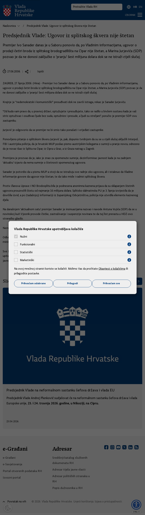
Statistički (26, 252)
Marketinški (27, 260)
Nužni (23, 236)
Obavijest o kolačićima (112, 268)
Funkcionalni (27, 244)
